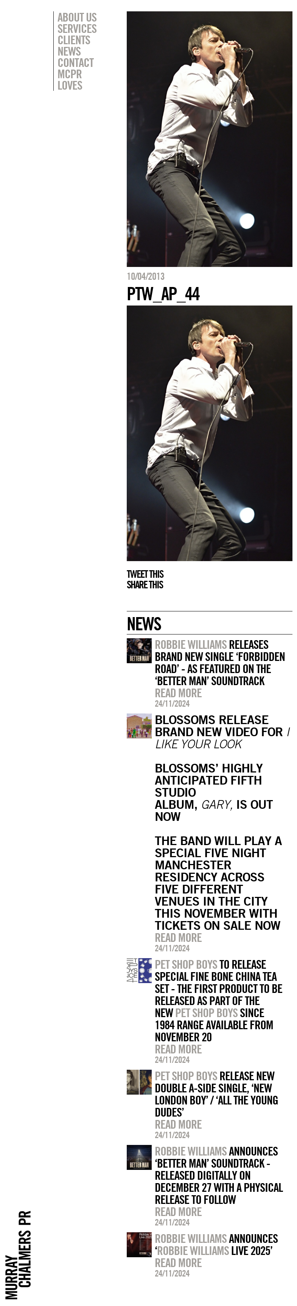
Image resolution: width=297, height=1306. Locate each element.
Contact (75, 62)
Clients (74, 39)
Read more (178, 692)
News (69, 51)
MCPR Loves (70, 79)
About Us (77, 17)
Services (77, 28)
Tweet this (145, 574)
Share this (145, 584)
